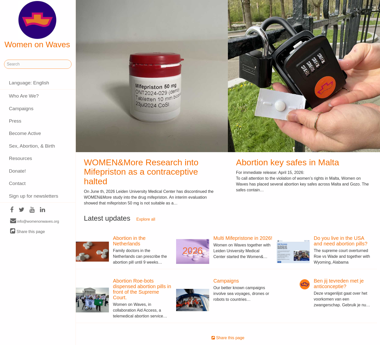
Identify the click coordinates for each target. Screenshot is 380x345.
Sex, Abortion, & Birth (32, 146)
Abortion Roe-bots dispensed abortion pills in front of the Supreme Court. (142, 289)
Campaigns (21, 108)
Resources (20, 158)
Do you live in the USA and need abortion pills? (340, 240)
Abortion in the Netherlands (129, 240)
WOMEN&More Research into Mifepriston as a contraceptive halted (141, 171)
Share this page (27, 231)
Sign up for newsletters (33, 196)
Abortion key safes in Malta (287, 162)
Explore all (145, 219)
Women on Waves (37, 25)
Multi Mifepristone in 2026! (242, 238)
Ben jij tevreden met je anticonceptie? (339, 283)
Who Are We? (24, 96)
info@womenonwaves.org (34, 221)
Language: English (29, 82)
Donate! (17, 171)
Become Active (25, 133)
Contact (17, 183)
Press (15, 121)
